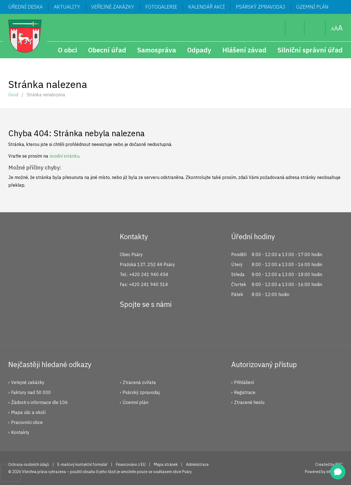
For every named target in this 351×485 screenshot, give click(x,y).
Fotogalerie (161, 7)
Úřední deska (25, 7)
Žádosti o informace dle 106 (39, 402)
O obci (67, 50)
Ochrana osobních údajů (28, 464)
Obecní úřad (107, 50)
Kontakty (20, 432)
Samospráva (156, 50)
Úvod (13, 94)
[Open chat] (337, 471)
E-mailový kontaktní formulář (82, 464)
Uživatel (294, 28)
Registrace (244, 392)
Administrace (197, 464)
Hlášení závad (244, 50)
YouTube (164, 324)
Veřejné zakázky (112, 7)
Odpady (199, 50)
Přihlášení (244, 382)
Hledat (276, 28)
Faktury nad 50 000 (31, 392)
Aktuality (67, 7)
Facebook (127, 324)
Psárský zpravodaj (260, 7)
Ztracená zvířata (139, 382)
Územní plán (312, 7)
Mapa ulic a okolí (28, 412)
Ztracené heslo (249, 402)
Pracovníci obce (27, 422)
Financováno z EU (131, 464)
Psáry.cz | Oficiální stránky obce (25, 36)
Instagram (145, 324)
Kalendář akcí (206, 7)
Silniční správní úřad (310, 50)
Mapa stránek (314, 28)
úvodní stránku (64, 156)
